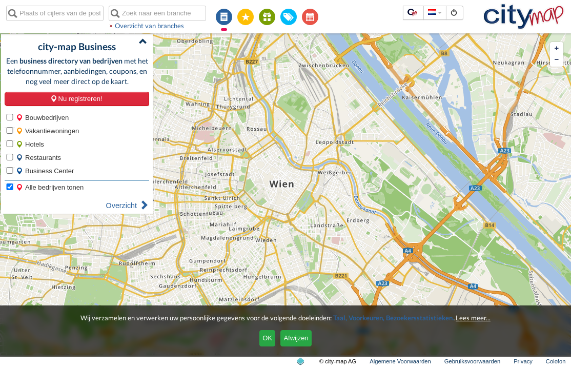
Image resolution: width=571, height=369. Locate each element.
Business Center (45, 171)
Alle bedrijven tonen (50, 187)
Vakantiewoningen (47, 131)
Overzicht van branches (149, 26)
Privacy (523, 361)
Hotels (30, 144)
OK (267, 338)
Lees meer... (473, 318)
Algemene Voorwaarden (400, 361)
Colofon (556, 361)
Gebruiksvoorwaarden (472, 361)
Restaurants (38, 157)
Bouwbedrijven (42, 117)
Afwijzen (295, 338)
